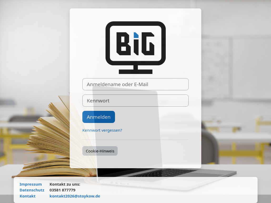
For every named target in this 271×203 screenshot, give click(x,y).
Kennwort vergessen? (102, 130)
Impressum (31, 184)
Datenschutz (32, 189)
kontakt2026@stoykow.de (74, 196)
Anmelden (99, 116)
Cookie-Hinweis (100, 151)
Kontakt (28, 196)
